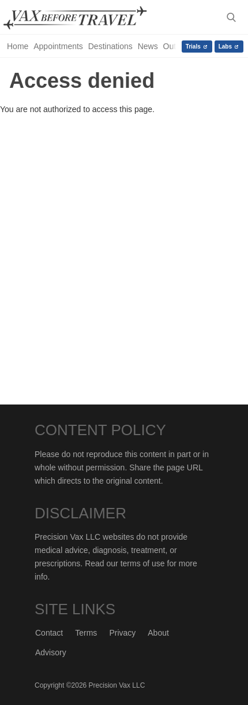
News (148, 46)
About (158, 632)
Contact (49, 632)
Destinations (110, 46)
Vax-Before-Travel (84, 17)
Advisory (50, 652)
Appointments (58, 46)
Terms (86, 632)
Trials (193, 46)
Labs (225, 46)
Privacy (122, 632)
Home (17, 46)
